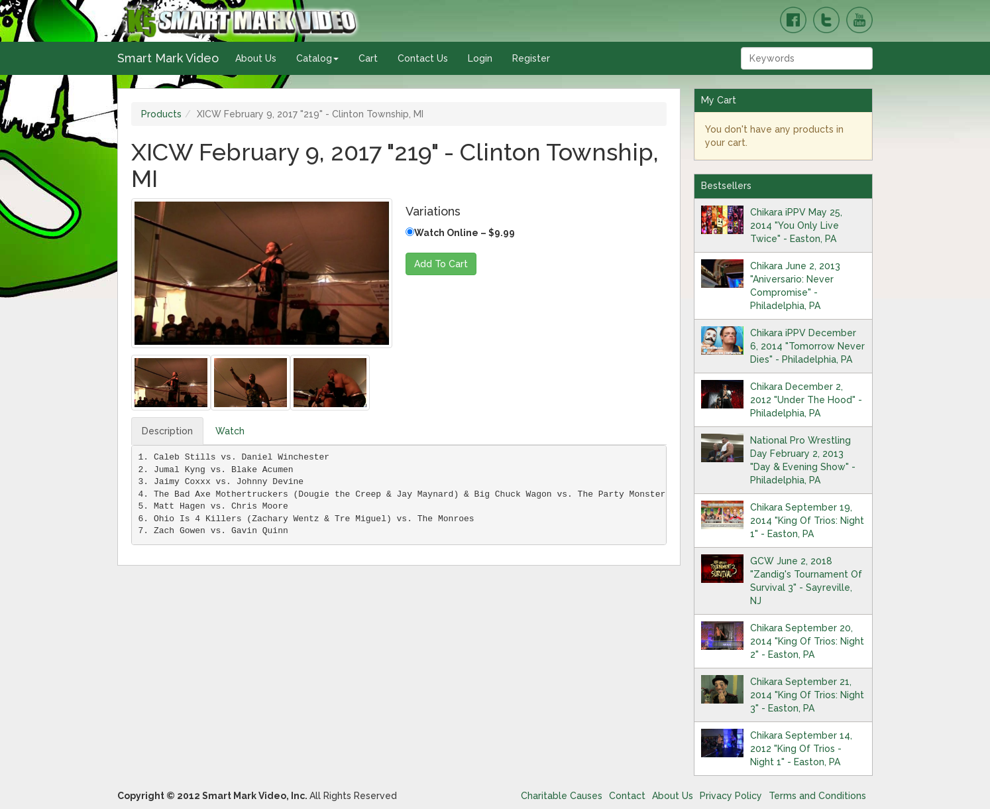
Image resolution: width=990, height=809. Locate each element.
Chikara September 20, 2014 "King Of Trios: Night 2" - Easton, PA (807, 641)
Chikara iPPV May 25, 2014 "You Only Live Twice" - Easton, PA (796, 225)
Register (531, 58)
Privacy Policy (731, 795)
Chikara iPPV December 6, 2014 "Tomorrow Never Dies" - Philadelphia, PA (807, 346)
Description (167, 431)
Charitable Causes (561, 795)
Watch (230, 431)
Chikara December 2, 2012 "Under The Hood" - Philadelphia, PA (806, 399)
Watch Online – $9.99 (460, 232)
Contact (627, 795)
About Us (255, 58)
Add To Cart (441, 264)
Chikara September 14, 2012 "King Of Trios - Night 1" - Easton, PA (801, 748)
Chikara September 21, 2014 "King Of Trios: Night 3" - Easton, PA (807, 695)
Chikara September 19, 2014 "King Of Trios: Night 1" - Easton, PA (807, 520)
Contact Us (423, 58)
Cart (368, 58)
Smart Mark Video (168, 58)
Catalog (317, 58)
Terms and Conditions (817, 795)
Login (480, 58)
